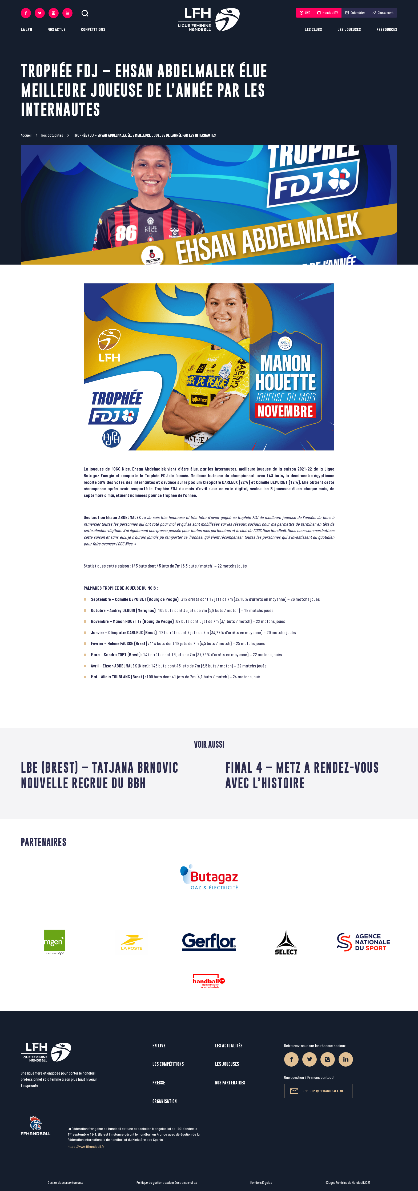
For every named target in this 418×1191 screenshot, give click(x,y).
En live (159, 1045)
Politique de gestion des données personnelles (166, 1183)
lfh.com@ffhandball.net (318, 1091)
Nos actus (56, 29)
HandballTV (327, 13)
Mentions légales (261, 1183)
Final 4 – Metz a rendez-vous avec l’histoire (302, 775)
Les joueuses (349, 29)
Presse (158, 1082)
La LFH (26, 29)
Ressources (386, 29)
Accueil (26, 135)
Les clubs (313, 29)
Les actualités (229, 1045)
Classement (382, 13)
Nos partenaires (230, 1082)
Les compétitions (168, 1064)
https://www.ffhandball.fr (86, 1146)
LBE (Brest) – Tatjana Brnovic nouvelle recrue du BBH (100, 775)
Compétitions (93, 29)
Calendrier (355, 13)
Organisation (164, 1101)
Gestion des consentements (65, 1183)
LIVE (305, 13)
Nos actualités (52, 135)
